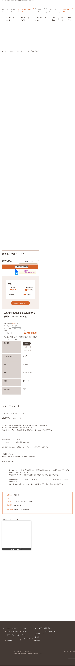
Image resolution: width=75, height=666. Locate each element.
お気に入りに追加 (29, 261)
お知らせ (69, 19)
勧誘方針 (37, 641)
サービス (24, 628)
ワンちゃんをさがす (12, 628)
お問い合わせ (66, 11)
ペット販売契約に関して (20, 303)
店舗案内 (9, 641)
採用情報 (39, 11)
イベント (24, 635)
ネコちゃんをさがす (12, 632)
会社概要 (37, 634)
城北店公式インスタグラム (29, 272)
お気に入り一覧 (52, 11)
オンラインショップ (26, 11)
